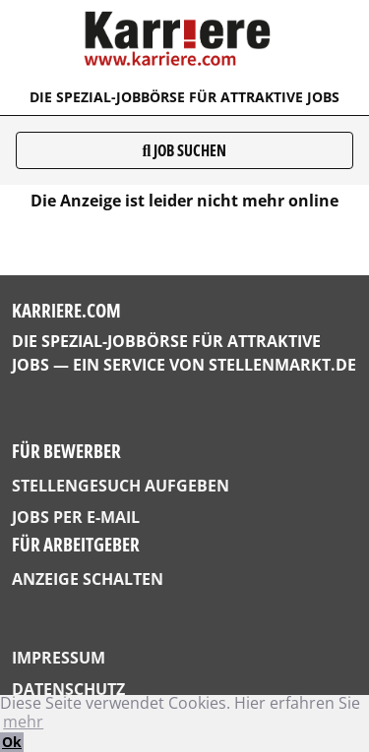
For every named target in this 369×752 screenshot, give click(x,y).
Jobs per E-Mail (76, 517)
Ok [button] (12, 741)
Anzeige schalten (87, 579)
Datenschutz (68, 689)
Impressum (58, 657)
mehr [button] (23, 721)
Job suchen (185, 150)
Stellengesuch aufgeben (120, 485)
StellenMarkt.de (282, 365)
